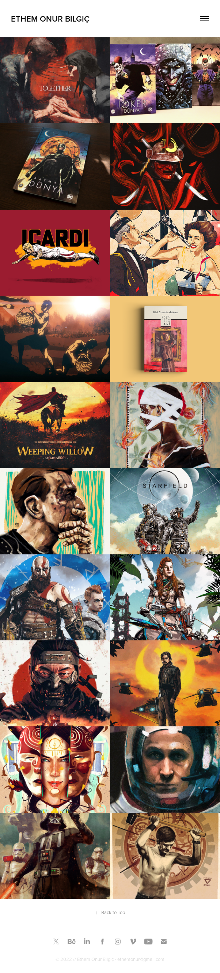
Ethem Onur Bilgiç (50, 19)
